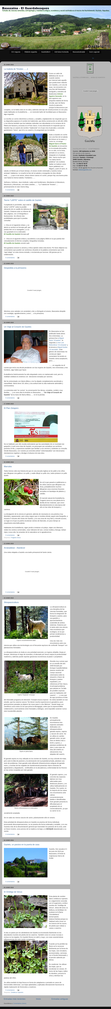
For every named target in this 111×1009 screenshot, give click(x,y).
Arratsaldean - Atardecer (14, 548)
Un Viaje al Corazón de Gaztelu (17, 327)
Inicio (38, 999)
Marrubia (8, 466)
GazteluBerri (45, 52)
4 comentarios (10, 834)
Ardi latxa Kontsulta (62, 52)
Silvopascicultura (11, 602)
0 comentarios (10, 190)
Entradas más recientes (14, 999)
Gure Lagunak (94, 52)
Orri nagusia (15, 52)
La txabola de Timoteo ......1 (16, 69)
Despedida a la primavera (15, 268)
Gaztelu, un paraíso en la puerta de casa (21, 844)
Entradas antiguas (59, 999)
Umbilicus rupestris (17, 992)
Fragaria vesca (16, 537)
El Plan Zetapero (11, 408)
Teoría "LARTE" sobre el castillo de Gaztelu (23, 200)
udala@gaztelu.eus (85, 170)
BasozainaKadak (79, 52)
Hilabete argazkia (30, 52)
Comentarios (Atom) (19, 1003)
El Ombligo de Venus (13, 892)
